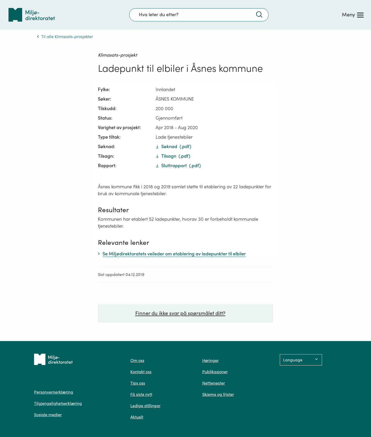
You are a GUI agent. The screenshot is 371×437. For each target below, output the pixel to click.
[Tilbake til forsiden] (32, 15)
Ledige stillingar (145, 405)
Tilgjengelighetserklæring (58, 403)
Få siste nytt (141, 394)
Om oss (137, 360)
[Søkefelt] (198, 14)
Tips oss (137, 383)
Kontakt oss (140, 371)
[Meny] (353, 14)
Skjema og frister (218, 394)
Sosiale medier (48, 414)
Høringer (210, 360)
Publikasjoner (215, 371)
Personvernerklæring (53, 392)
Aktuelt (136, 417)
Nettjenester (213, 383)
